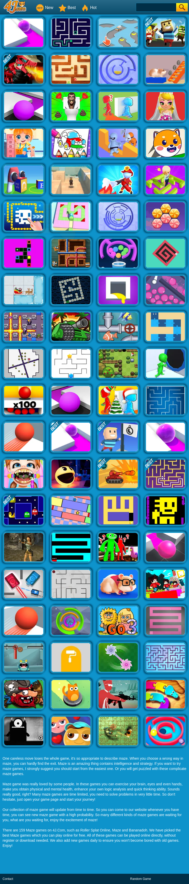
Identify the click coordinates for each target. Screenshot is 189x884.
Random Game (140, 879)
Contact (8, 879)
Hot (89, 7)
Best (67, 7)
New (44, 7)
